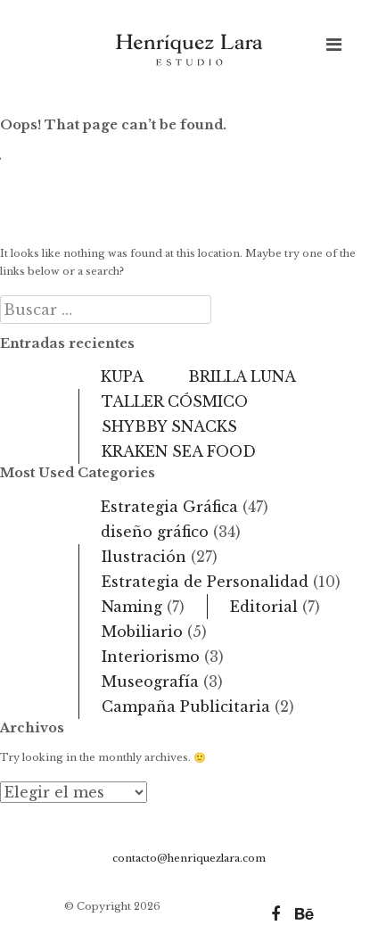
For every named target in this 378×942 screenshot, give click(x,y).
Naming (132, 607)
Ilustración (144, 557)
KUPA (122, 376)
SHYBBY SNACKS (169, 426)
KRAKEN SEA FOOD (179, 451)
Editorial (264, 607)
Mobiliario (142, 631)
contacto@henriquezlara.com (189, 858)
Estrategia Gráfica (169, 507)
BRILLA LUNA (242, 376)
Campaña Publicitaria (186, 706)
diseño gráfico (155, 532)
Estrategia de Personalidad (205, 582)
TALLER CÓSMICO (175, 401)
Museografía (150, 681)
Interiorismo (151, 656)
